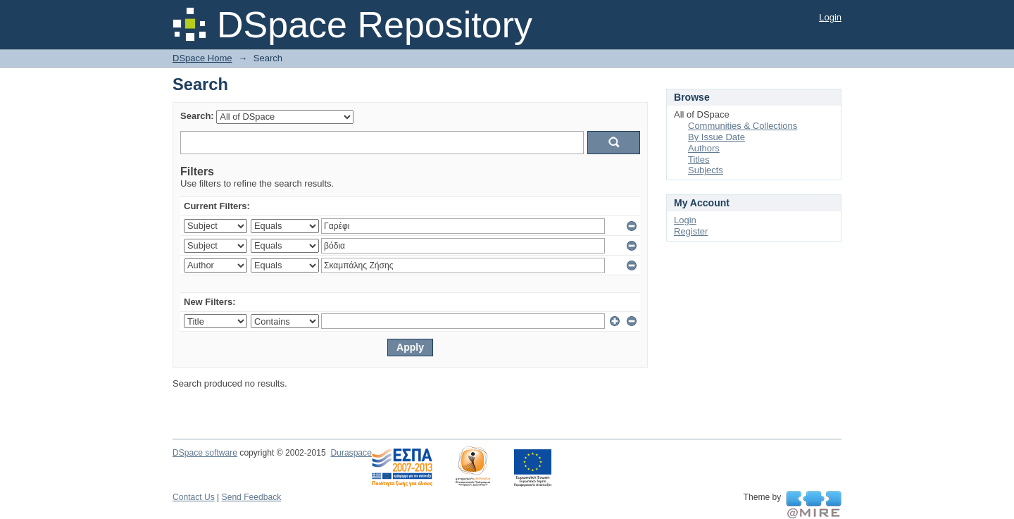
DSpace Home (202, 58)
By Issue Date (716, 137)
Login (830, 17)
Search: (197, 116)
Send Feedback (252, 497)
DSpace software (205, 453)
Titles (699, 159)
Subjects (705, 170)
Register (691, 231)
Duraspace (350, 453)
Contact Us (194, 497)
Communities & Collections (742, 125)
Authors (704, 148)
